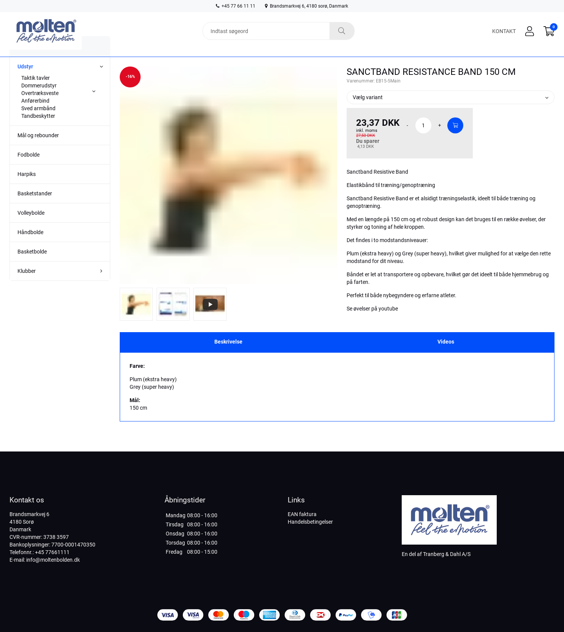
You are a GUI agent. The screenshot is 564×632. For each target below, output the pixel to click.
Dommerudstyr (39, 100)
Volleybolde (30, 227)
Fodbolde (28, 169)
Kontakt (504, 31)
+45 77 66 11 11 (235, 6)
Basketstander (34, 208)
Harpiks (26, 188)
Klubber (26, 285)
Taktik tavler (35, 92)
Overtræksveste (40, 108)
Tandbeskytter (38, 130)
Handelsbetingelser (310, 522)
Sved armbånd (38, 123)
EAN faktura (302, 514)
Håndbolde (30, 247)
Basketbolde (32, 266)
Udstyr (25, 81)
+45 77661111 (52, 552)
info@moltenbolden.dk (53, 560)
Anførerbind (35, 115)
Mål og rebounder (38, 150)
